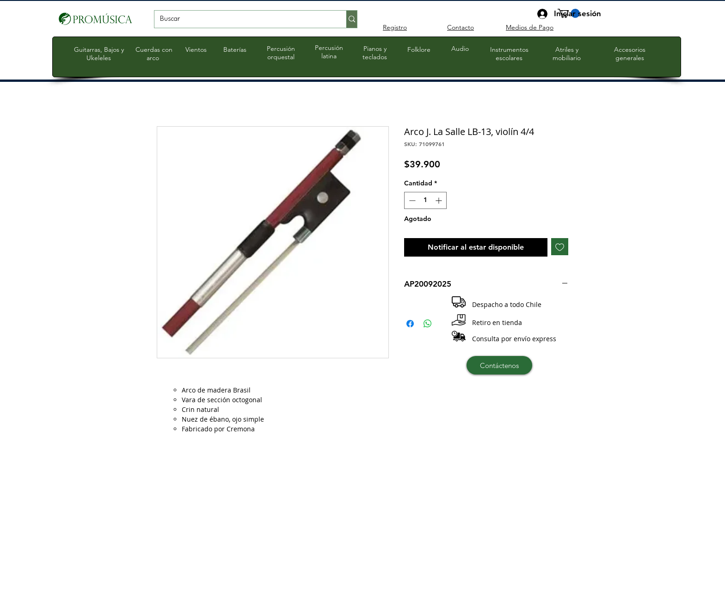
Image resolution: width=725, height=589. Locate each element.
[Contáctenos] (499, 365)
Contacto (460, 27)
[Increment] (439, 200)
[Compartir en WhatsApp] (427, 323)
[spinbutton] (425, 200)
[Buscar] (243, 19)
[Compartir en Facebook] (410, 323)
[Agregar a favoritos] (559, 246)
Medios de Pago (529, 27)
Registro (395, 27)
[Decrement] (411, 200)
